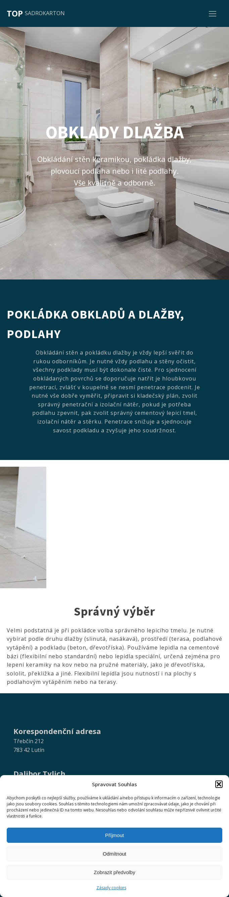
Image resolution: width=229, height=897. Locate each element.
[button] (219, 784)
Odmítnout (114, 854)
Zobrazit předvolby (114, 872)
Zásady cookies (111, 888)
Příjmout (114, 835)
